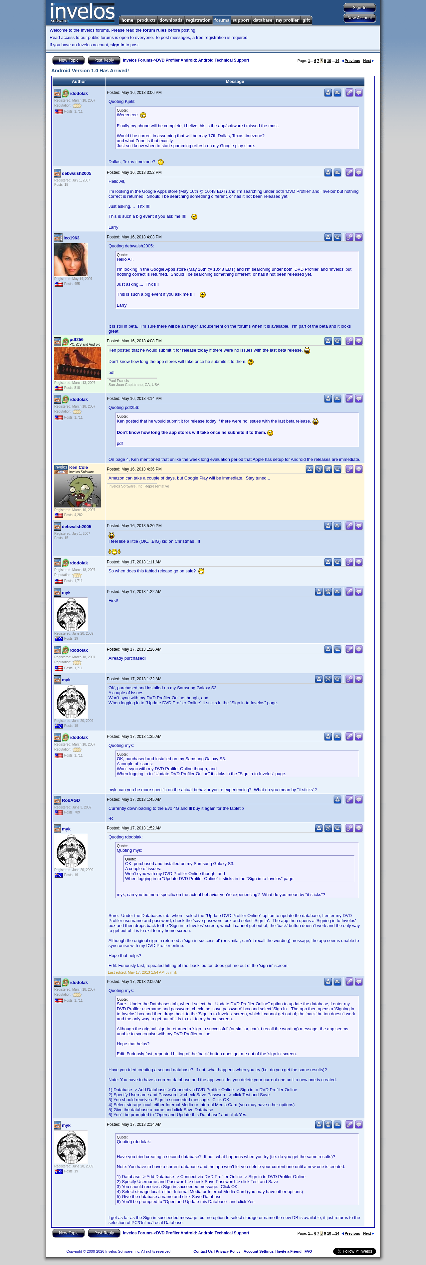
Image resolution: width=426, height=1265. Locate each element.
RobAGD (71, 800)
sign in (117, 44)
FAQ (308, 1251)
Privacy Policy (228, 1251)
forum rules (155, 30)
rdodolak (79, 93)
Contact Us (203, 1251)
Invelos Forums (137, 60)
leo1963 (72, 237)
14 (337, 61)
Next (368, 61)
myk (66, 592)
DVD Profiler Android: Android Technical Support (202, 60)
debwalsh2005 (76, 173)
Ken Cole (78, 467)
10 (329, 61)
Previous (350, 61)
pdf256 (77, 339)
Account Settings (259, 1251)
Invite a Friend (289, 1251)
